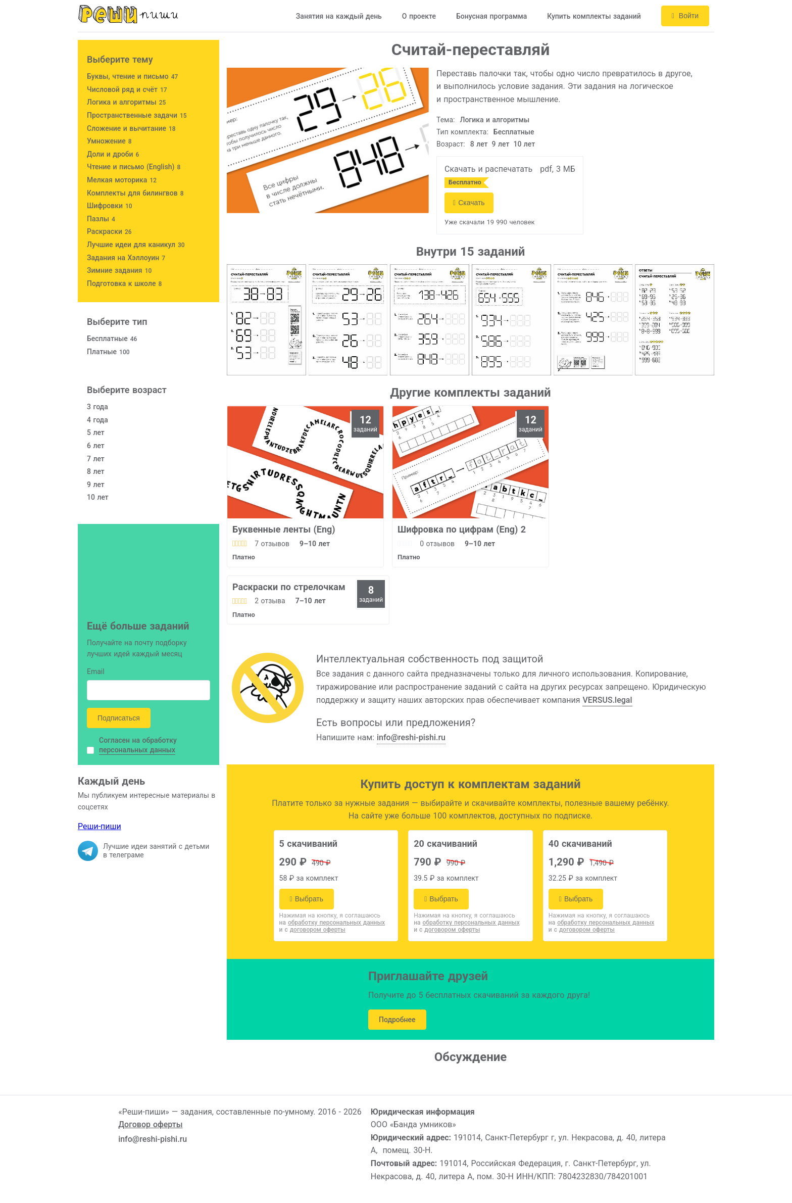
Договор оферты (150, 1124)
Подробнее (397, 1020)
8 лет (479, 144)
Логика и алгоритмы (495, 120)
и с (312, 929)
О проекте (419, 16)
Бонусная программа (491, 16)
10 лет (524, 144)
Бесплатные (513, 132)
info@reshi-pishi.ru (411, 737)
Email (96, 672)
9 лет (501, 144)
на (332, 922)
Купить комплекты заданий (594, 16)
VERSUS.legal (607, 700)
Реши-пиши (99, 826)
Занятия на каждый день (339, 16)
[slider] (239, 544)
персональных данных (137, 750)
